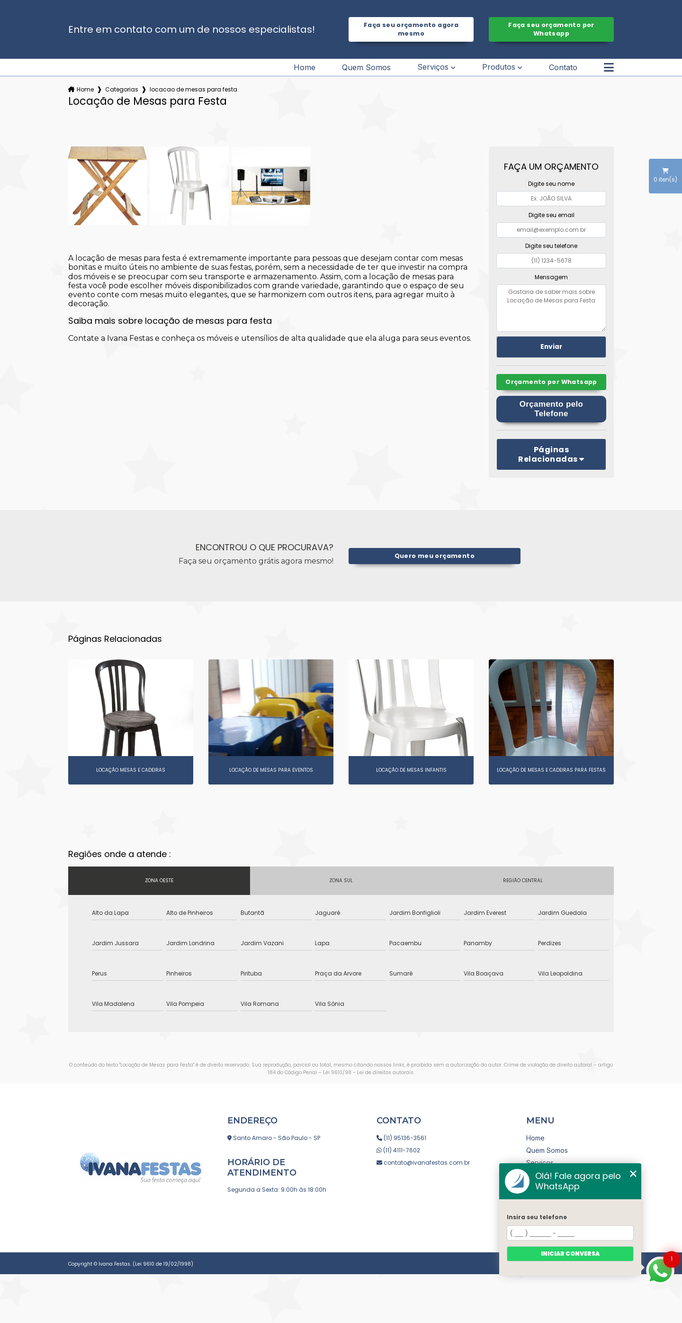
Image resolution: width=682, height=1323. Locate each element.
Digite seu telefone (551, 246)
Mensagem (551, 277)
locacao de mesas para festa (193, 89)
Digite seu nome (551, 184)
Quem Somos (366, 67)
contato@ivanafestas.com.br (423, 1163)
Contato (563, 67)
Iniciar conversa (570, 1254)
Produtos (498, 67)
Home (304, 67)
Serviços (433, 67)
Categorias (121, 89)
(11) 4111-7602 (398, 1150)
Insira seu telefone (537, 1217)
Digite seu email (551, 215)
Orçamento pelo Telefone (551, 409)
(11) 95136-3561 (401, 1138)
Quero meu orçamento (435, 556)
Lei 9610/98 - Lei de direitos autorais (368, 1072)
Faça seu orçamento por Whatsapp (551, 29)
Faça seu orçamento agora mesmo (411, 29)
